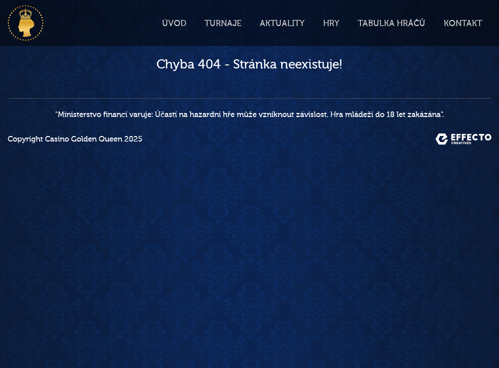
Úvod (174, 23)
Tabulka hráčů (391, 23)
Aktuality (282, 23)
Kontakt (463, 23)
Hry (331, 23)
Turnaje (223, 23)
